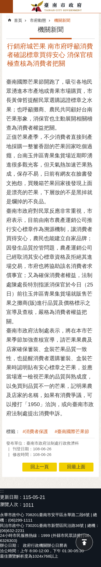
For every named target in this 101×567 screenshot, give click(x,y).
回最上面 (84, 542)
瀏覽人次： (11, 504)
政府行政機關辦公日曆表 (45, 545)
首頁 (18, 20)
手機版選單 (6, 6)
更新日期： (11, 497)
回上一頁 (39, 466)
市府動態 (38, 20)
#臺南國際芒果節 (72, 431)
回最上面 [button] (76, 466)
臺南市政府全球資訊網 (57, 6)
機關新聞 (62, 20)
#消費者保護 (35, 431)
